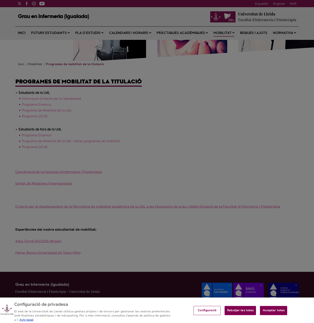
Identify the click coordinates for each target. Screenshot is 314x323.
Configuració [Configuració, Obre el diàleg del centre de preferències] (207, 312)
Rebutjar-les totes (240, 312)
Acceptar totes (274, 312)
